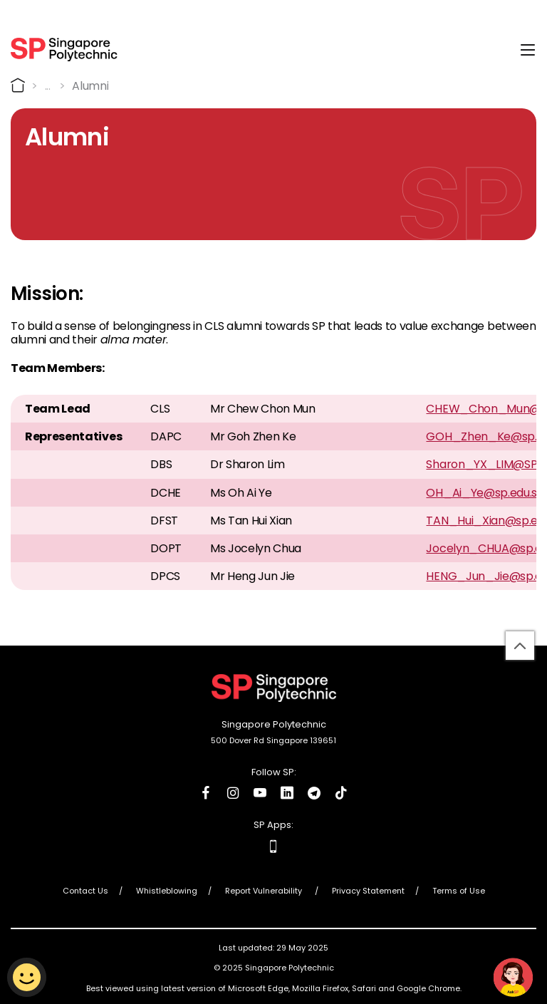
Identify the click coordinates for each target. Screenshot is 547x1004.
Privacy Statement (368, 890)
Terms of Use (458, 890)
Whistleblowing (166, 890)
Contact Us (85, 890)
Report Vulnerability (264, 890)
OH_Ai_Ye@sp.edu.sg (484, 492)
